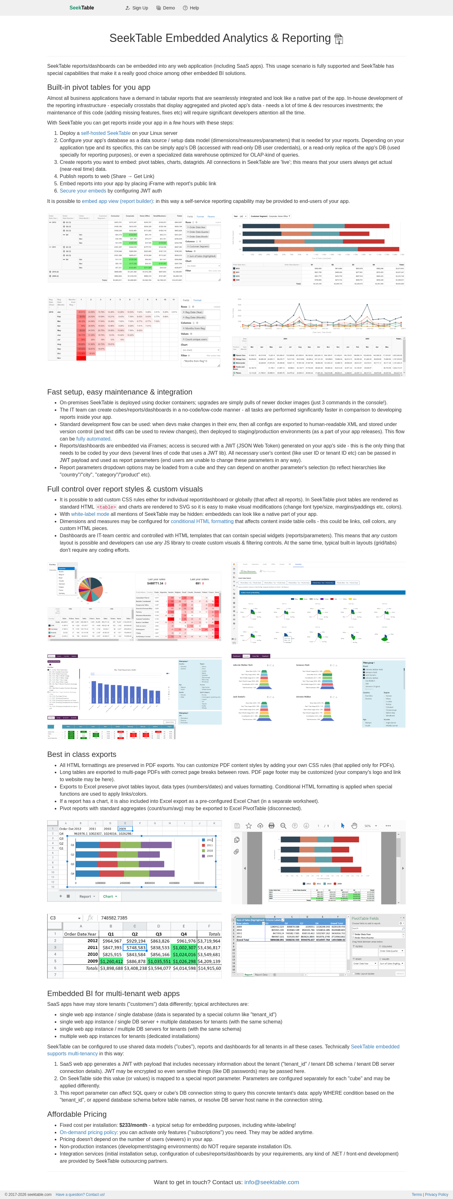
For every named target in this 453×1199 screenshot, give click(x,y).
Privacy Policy (436, 1194)
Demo (165, 8)
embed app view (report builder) (117, 201)
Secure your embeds (83, 190)
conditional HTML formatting (202, 521)
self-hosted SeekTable (106, 133)
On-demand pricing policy (88, 1132)
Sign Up (136, 8)
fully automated (93, 438)
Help (190, 8)
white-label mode (90, 514)
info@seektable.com (271, 1182)
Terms (417, 1194)
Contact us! (80, 1194)
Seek (82, 7)
